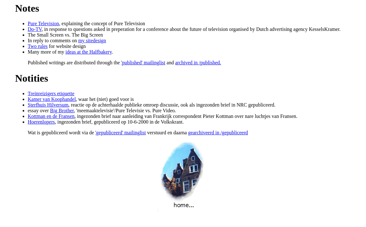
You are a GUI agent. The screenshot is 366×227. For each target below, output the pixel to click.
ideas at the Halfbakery (88, 52)
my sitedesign (92, 40)
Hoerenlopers (41, 122)
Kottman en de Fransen (51, 116)
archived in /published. (198, 62)
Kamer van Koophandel (52, 99)
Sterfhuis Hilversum (48, 105)
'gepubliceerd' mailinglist (120, 132)
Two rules (38, 46)
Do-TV (35, 29)
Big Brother (62, 110)
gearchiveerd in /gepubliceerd (218, 132)
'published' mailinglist (143, 62)
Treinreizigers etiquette (51, 93)
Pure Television (43, 23)
